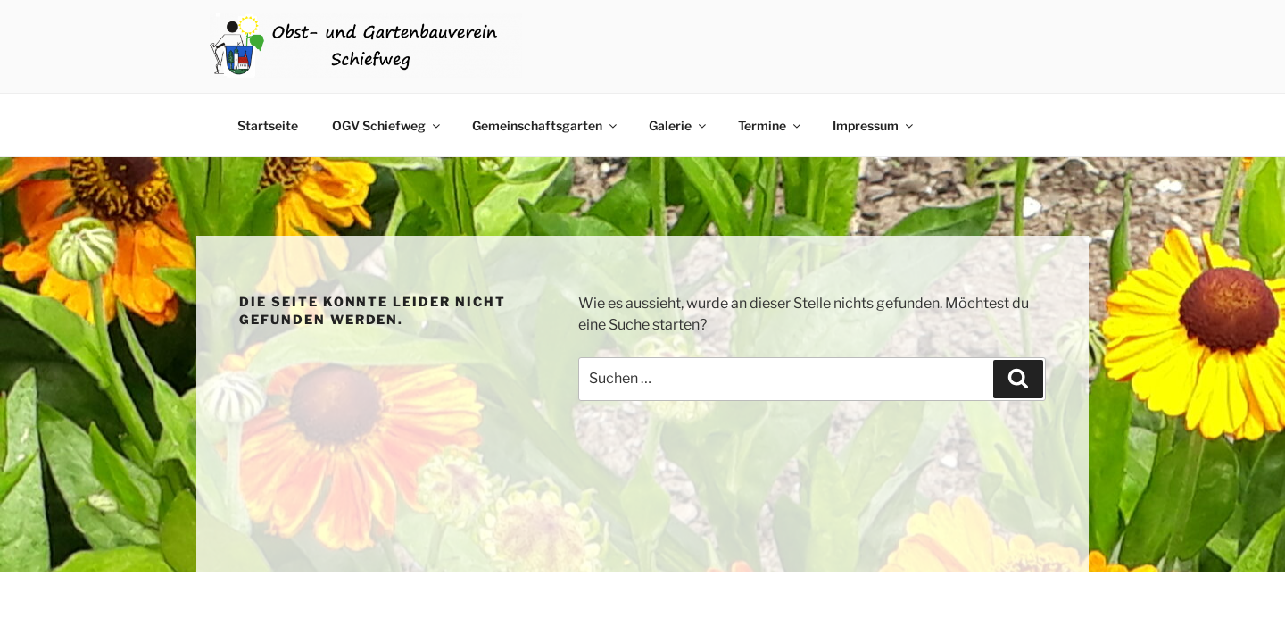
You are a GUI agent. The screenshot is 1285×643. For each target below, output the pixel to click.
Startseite (267, 125)
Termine (770, 125)
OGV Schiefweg (387, 125)
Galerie (679, 125)
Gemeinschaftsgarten (545, 125)
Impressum (874, 125)
